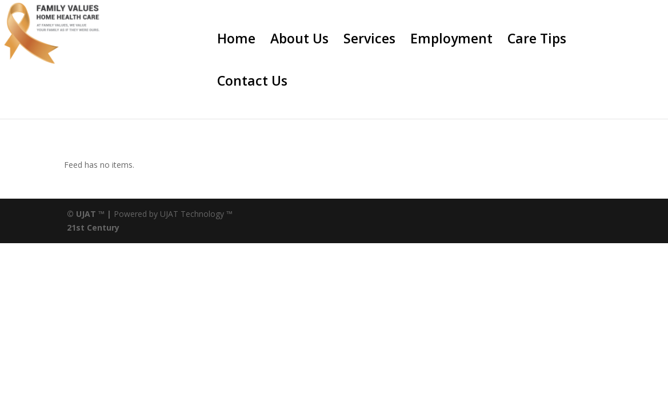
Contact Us (252, 83)
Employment (451, 40)
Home (236, 40)
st (80, 227)
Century (103, 227)
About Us (299, 40)
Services (369, 40)
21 (71, 227)
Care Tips (536, 40)
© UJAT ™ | (89, 213)
